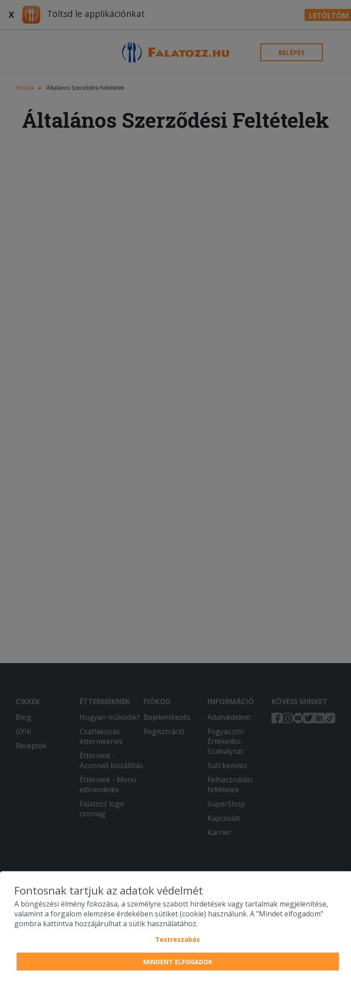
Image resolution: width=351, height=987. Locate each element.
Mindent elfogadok (177, 962)
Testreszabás (177, 939)
